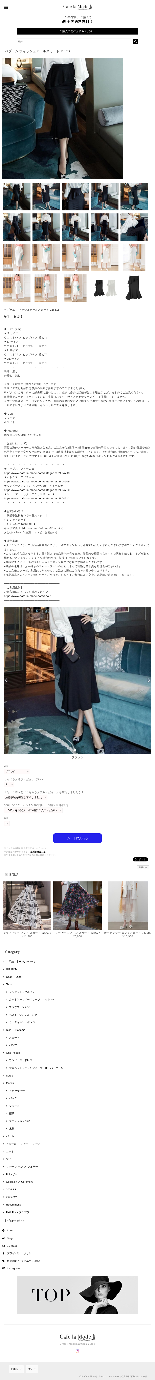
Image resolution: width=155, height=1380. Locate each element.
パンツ (13, 1045)
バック (13, 1098)
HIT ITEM (11, 969)
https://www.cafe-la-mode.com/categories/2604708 (37, 473)
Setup (9, 1075)
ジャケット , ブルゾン (22, 992)
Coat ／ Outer (14, 976)
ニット (10, 1151)
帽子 (11, 1113)
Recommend (13, 1204)
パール (10, 1136)
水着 (11, 1128)
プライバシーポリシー (21, 1253)
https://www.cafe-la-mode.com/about (27, 596)
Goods (10, 1083)
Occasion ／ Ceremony (19, 1181)
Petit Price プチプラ (17, 1212)
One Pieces (13, 1052)
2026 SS (11, 1189)
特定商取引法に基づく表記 (23, 1260)
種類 (6, 766)
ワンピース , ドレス (20, 1060)
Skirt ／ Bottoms (15, 1029)
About (11, 1230)
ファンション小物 (19, 1121)
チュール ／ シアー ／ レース (23, 1143)
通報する (143, 867)
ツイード (11, 1159)
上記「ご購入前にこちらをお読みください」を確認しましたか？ (44, 792)
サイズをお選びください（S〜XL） (26, 779)
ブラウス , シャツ (19, 1007)
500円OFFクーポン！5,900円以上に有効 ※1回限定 (36, 805)
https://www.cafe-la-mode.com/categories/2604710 (37, 490)
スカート (14, 1037)
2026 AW (11, 1196)
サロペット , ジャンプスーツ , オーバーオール (36, 1067)
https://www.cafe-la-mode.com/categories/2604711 (37, 498)
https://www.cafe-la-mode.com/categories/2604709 (37, 481)
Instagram (13, 1268)
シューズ (14, 1105)
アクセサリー (17, 1090)
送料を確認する (38, 852)
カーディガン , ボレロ (22, 1022)
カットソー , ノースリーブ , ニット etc (31, 999)
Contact (12, 1245)
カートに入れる (77, 838)
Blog (10, 1238)
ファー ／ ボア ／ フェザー (22, 1166)
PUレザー (12, 1174)
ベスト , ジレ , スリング (23, 1014)
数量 (6, 818)
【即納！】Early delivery (20, 961)
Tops (9, 984)
